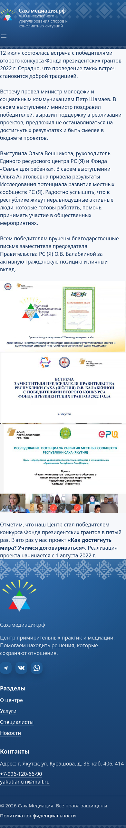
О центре (11, 700)
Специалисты (17, 722)
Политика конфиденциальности (38, 815)
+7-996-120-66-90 (21, 773)
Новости (10, 733)
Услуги (8, 711)
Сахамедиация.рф (42, 10)
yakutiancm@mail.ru (25, 781)
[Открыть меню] (4, 36)
